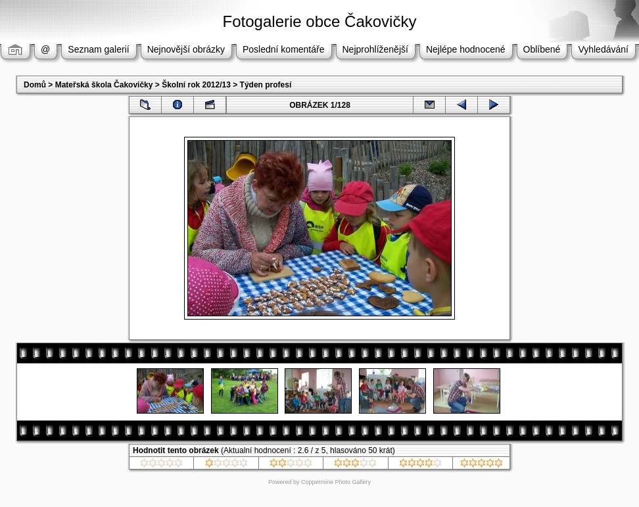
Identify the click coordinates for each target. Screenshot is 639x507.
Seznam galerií (98, 49)
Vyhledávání (603, 49)
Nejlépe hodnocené (466, 49)
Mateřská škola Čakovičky (104, 84)
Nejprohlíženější (375, 49)
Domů (35, 84)
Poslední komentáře (284, 49)
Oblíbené (542, 49)
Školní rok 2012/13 (196, 84)
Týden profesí (266, 84)
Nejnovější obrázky (186, 49)
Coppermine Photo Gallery (336, 482)
